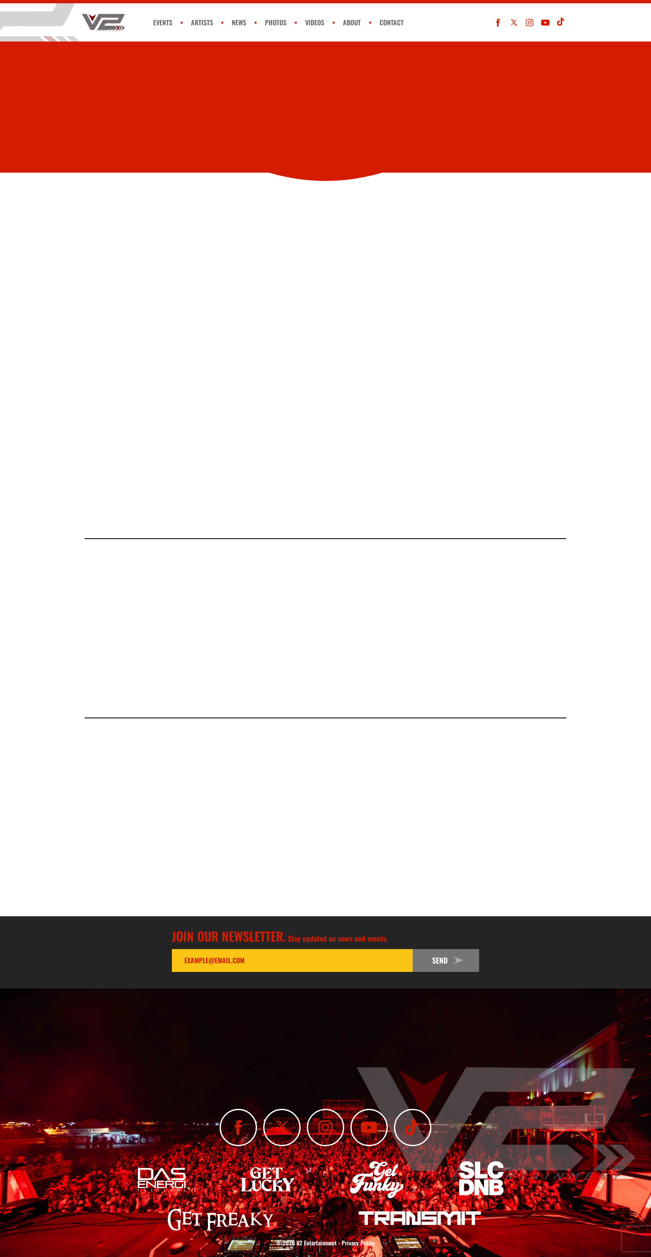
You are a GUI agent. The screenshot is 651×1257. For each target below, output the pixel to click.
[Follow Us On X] (514, 22)
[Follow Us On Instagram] (529, 22)
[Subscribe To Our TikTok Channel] (561, 22)
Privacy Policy (358, 1242)
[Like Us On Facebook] (498, 22)
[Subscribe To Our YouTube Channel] (545, 22)
